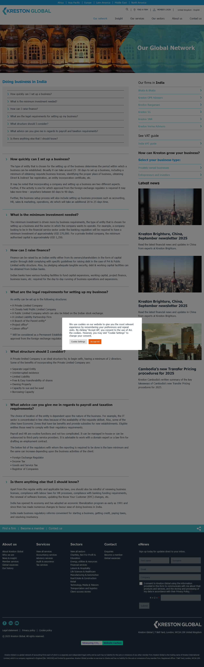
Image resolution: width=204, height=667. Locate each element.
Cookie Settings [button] (78, 341)
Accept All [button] (95, 341)
